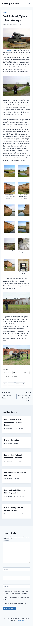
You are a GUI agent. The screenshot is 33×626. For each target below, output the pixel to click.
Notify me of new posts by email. (15, 603)
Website (6, 586)
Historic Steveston (11, 440)
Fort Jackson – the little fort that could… (24, 396)
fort (5, 384)
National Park (20, 384)
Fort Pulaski (7, 50)
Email (6, 578)
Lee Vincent (7, 24)
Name (6, 569)
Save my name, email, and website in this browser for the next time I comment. (17, 592)
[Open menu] (29, 3)
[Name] (16, 569)
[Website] (16, 586)
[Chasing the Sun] (10, 3)
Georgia (5, 12)
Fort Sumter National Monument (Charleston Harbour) (13, 422)
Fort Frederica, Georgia (8, 395)
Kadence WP (20, 621)
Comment (6, 541)
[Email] (16, 578)
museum (11, 384)
